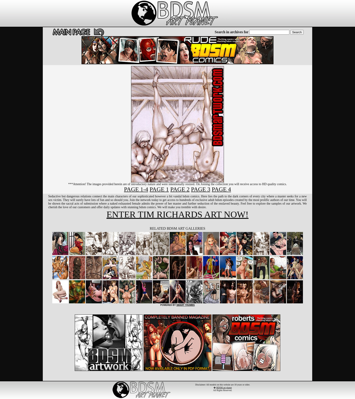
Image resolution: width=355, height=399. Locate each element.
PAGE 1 (159, 189)
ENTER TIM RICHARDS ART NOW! (177, 214)
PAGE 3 (200, 189)
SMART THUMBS (185, 305)
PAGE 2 (179, 189)
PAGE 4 (221, 189)
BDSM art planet (224, 387)
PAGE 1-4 (136, 189)
